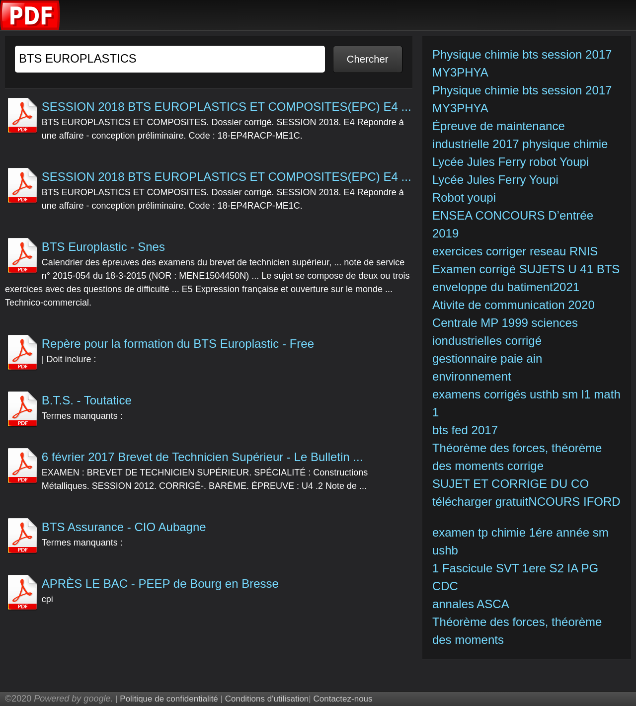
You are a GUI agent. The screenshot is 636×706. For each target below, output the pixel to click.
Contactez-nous (342, 699)
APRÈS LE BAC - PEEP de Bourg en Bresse (160, 583)
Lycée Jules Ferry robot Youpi (512, 161)
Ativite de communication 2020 (513, 305)
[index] (30, 27)
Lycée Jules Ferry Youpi (497, 179)
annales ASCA (470, 604)
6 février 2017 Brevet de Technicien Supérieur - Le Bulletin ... (202, 457)
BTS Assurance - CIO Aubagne (124, 527)
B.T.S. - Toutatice (87, 400)
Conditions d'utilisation (267, 699)
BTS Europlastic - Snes (103, 246)
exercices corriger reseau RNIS (515, 251)
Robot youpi (465, 197)
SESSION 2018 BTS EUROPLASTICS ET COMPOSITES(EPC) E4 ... (226, 106)
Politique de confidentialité (169, 699)
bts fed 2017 (465, 430)
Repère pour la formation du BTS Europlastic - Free (178, 343)
